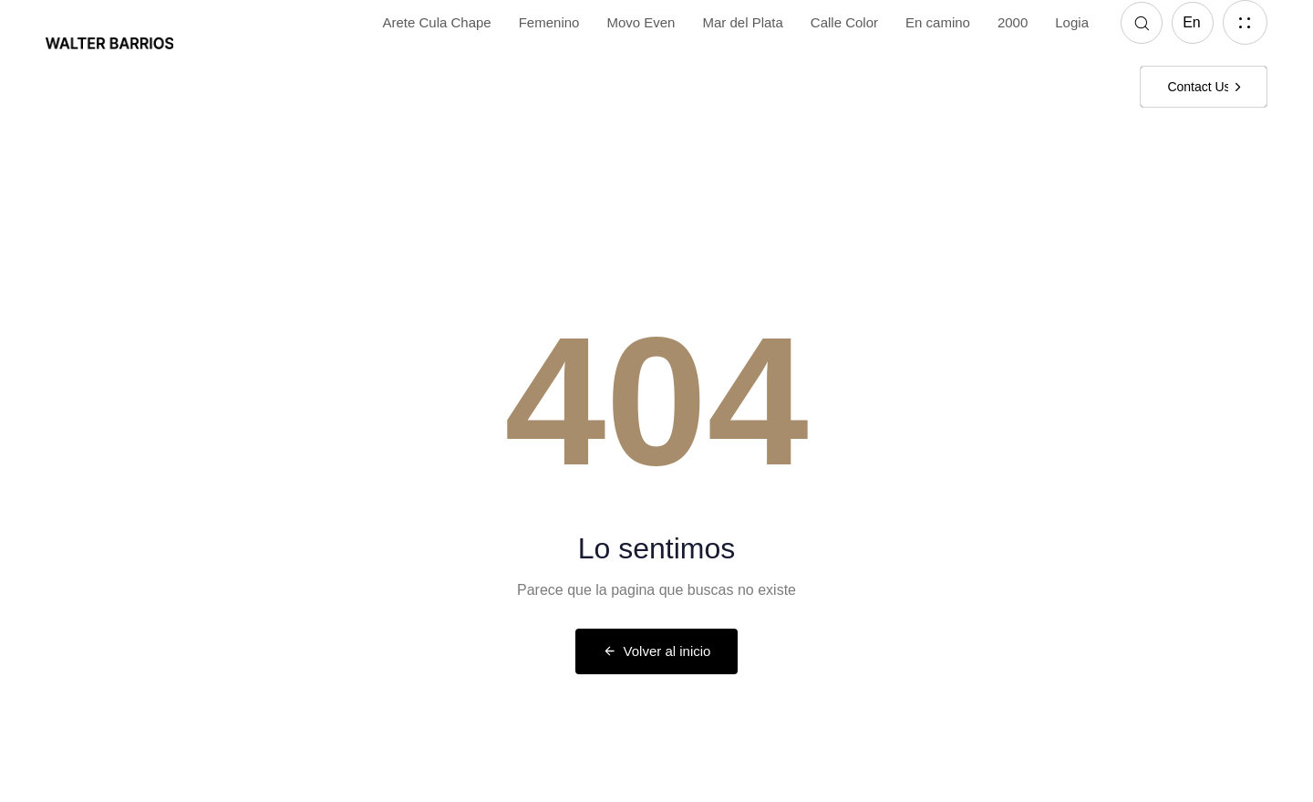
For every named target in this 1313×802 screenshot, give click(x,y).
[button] (1142, 23)
